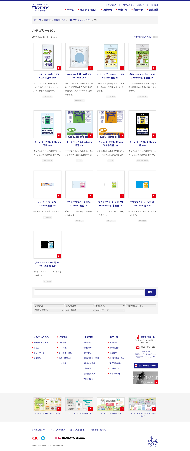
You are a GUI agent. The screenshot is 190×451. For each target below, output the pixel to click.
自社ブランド (115, 374)
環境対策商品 (89, 363)
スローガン (63, 348)
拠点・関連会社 (65, 358)
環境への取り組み (77, 430)
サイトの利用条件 (58, 430)
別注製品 (88, 353)
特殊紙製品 (88, 368)
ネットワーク (39, 353)
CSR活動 (62, 363)
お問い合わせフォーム (147, 365)
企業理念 (62, 342)
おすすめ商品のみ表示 (146, 37)
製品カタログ (128, 5)
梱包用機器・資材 (91, 358)
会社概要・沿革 (65, 353)
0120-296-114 (148, 337)
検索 (150, 292)
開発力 (36, 348)
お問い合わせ (142, 5)
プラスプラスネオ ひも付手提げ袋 (79, 413)
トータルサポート (41, 342)
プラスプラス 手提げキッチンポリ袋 (47, 413)
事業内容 (122, 9)
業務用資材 (88, 348)
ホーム (70, 9)
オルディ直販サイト (112, 5)
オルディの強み (88, 9)
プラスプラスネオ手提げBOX (110, 413)
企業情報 (107, 9)
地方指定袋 (88, 379)
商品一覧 (138, 9)
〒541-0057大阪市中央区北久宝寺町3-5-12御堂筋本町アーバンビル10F (146, 354)
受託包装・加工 (90, 374)
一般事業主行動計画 (97, 430)
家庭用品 (88, 342)
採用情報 (154, 5)
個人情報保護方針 (39, 430)
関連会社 (153, 9)
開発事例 (37, 358)
